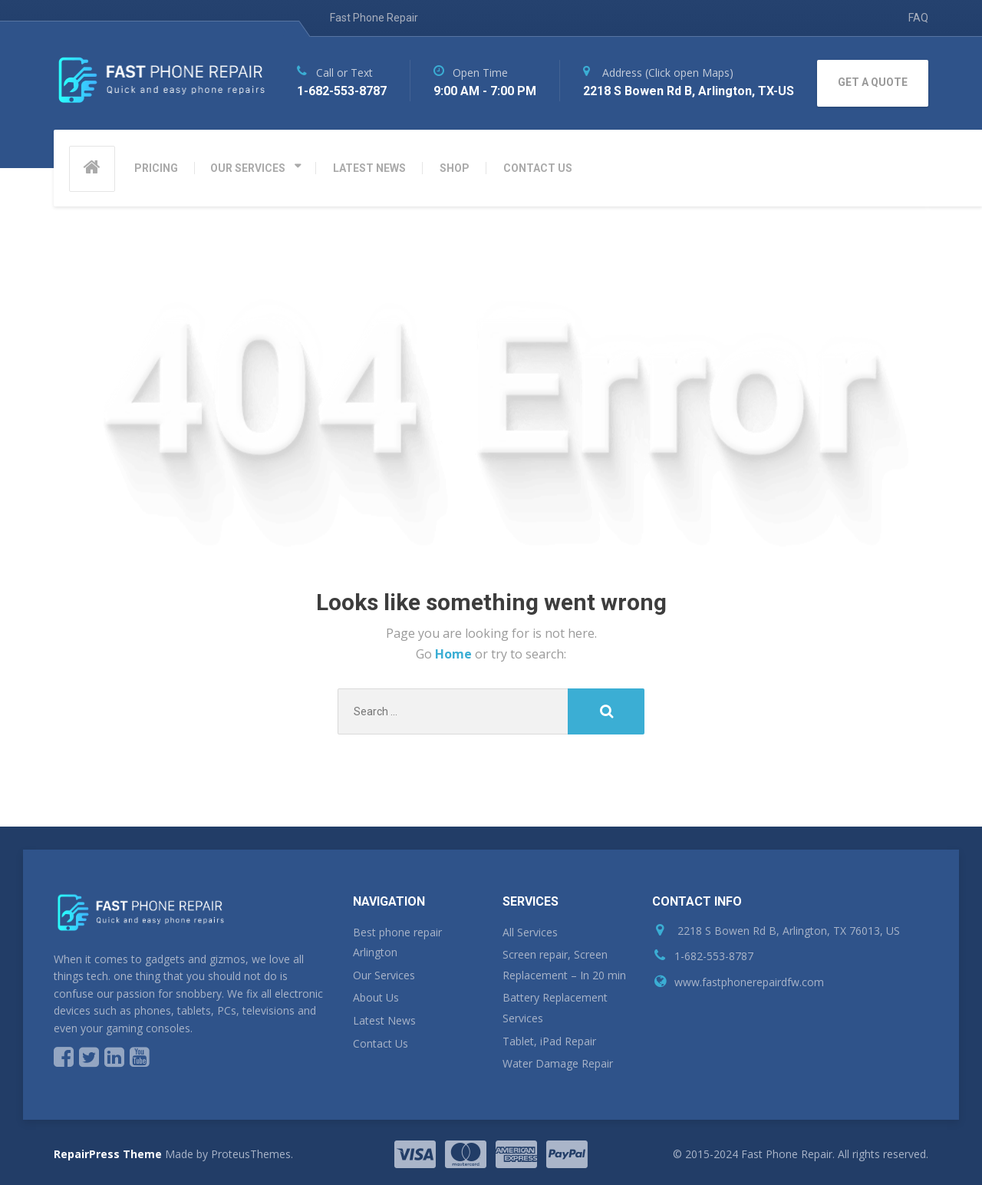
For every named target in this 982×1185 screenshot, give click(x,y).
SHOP (455, 168)
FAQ (918, 18)
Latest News (384, 1020)
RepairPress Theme (108, 1154)
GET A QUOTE (873, 82)
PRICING (156, 168)
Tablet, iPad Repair (549, 1041)
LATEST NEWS (369, 168)
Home (455, 653)
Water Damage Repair (558, 1063)
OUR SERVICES (247, 168)
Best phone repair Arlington (397, 942)
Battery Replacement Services (555, 1007)
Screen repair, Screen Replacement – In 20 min (564, 964)
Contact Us (380, 1043)
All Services (530, 932)
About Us (376, 997)
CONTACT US (537, 168)
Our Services (384, 975)
